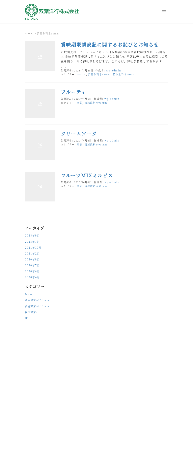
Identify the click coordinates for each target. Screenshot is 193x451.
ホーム (29, 33)
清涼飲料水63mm (99, 74)
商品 (79, 102)
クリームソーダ (79, 133)
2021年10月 (33, 247)
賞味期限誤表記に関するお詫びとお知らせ (110, 44)
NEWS (81, 74)
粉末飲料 (31, 312)
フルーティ (73, 91)
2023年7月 (32, 241)
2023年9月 (32, 235)
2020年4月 (32, 277)
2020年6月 (32, 271)
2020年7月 (32, 265)
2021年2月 (32, 253)
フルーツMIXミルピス (87, 175)
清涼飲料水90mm (124, 74)
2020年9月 (32, 259)
